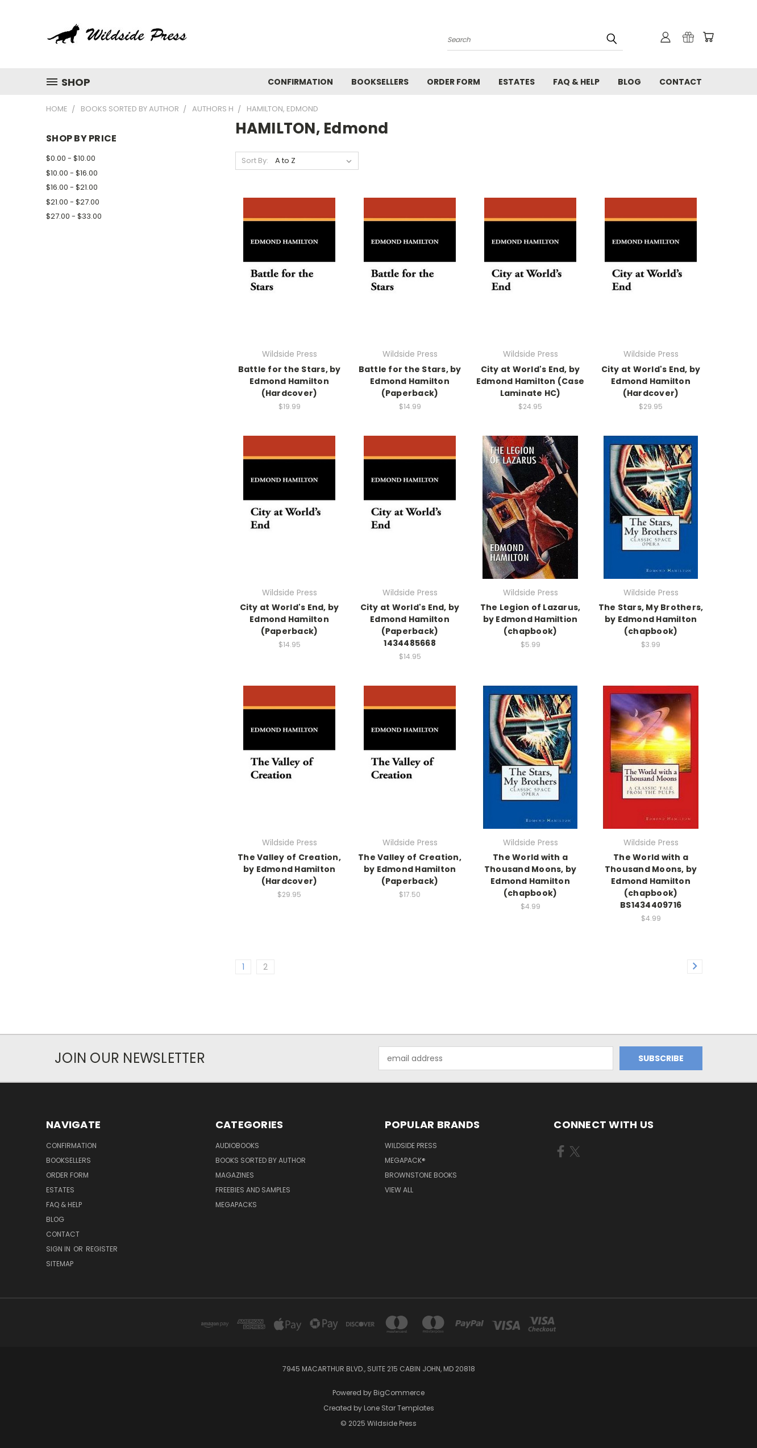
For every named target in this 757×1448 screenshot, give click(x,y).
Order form (453, 81)
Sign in (59, 1249)
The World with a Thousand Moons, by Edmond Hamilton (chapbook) (530, 875)
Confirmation (300, 81)
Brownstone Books (421, 1175)
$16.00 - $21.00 (72, 187)
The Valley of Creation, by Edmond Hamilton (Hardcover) (289, 869)
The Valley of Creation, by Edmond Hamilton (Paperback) (409, 869)
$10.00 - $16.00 (72, 173)
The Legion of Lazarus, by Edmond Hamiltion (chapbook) (530, 619)
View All (399, 1190)
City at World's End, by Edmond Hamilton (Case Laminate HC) (530, 381)
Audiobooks (237, 1145)
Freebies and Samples (252, 1190)
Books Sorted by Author (260, 1160)
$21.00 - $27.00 (72, 202)
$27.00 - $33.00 (74, 216)
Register (102, 1249)
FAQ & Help (576, 81)
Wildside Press (411, 1145)
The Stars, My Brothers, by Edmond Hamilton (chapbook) (651, 619)
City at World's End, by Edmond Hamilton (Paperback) (289, 619)
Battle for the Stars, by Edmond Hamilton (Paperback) (410, 381)
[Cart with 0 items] (708, 37)
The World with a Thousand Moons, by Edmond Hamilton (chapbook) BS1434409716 (651, 881)
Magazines (234, 1175)
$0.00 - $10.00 (70, 158)
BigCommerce (399, 1392)
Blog (629, 81)
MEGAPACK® (405, 1160)
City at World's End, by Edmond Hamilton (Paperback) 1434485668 (410, 625)
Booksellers (380, 81)
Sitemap (59, 1263)
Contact (680, 81)
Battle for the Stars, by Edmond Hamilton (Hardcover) (289, 381)
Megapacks (236, 1204)
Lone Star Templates (399, 1408)
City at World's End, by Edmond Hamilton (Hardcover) (651, 381)
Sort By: (255, 160)
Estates (516, 81)
